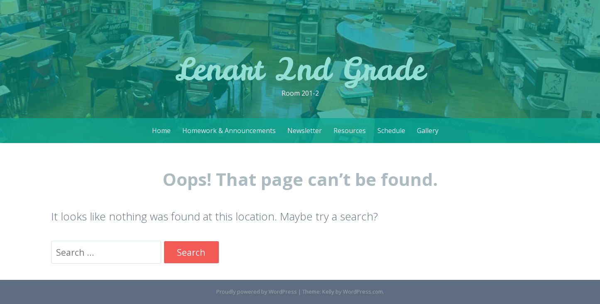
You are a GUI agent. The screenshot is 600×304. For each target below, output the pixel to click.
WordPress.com (363, 291)
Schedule (391, 130)
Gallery (427, 130)
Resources (349, 130)
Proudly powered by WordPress (256, 291)
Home (161, 130)
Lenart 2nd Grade (300, 68)
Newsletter (304, 130)
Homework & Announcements (229, 130)
